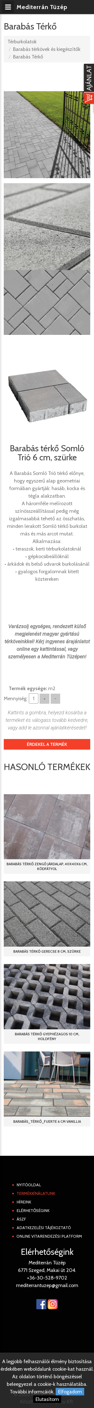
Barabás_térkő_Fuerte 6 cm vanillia (47, 1121)
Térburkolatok (22, 42)
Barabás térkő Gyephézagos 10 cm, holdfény (47, 1036)
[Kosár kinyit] (88, 84)
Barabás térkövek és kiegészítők (46, 49)
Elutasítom (47, 1399)
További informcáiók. (32, 1392)
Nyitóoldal (29, 1184)
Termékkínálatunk (36, 1193)
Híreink (24, 1202)
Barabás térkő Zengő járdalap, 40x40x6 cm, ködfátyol (47, 866)
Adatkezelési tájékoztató (44, 1227)
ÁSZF (21, 1219)
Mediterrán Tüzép (42, 7)
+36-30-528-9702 (47, 1278)
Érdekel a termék (47, 744)
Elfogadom (70, 1392)
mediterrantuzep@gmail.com (47, 1285)
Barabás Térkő (28, 57)
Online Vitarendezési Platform (49, 1236)
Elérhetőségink (33, 1210)
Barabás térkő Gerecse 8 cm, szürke (47, 951)
